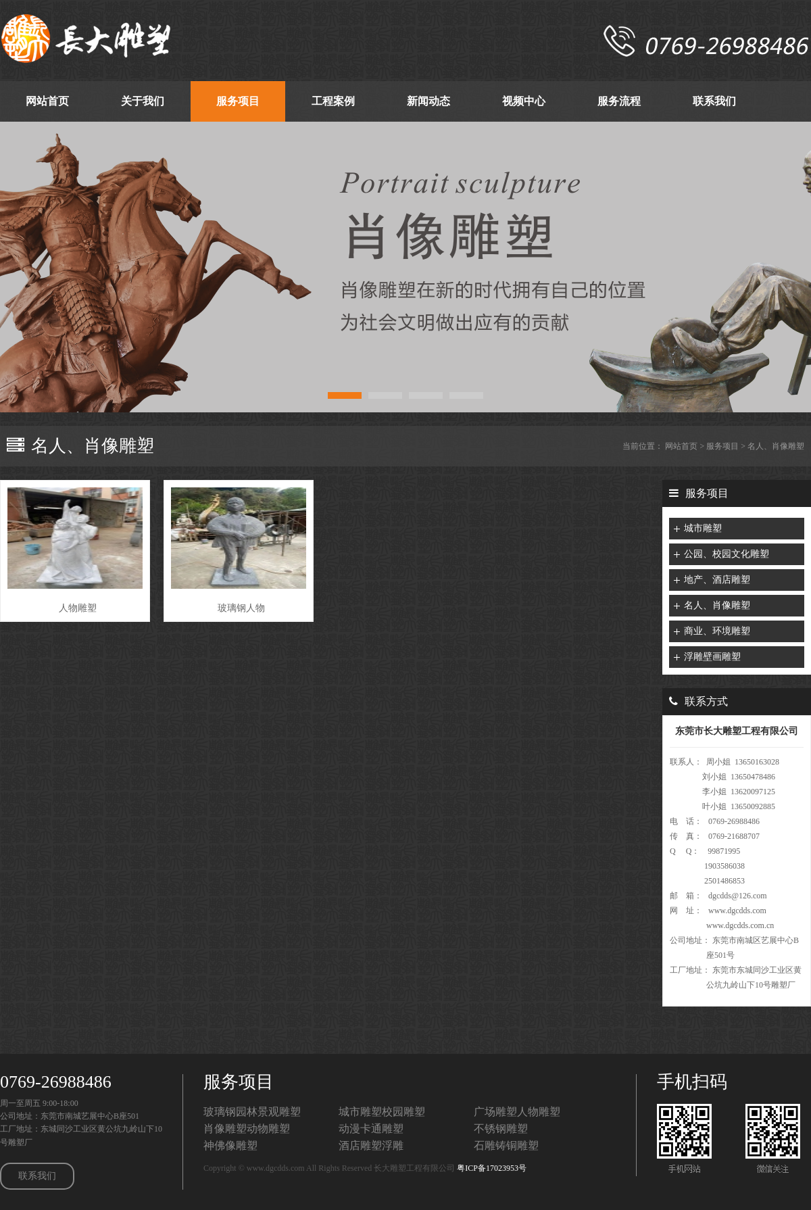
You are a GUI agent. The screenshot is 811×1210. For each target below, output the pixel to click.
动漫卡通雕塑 (371, 1128)
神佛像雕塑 (230, 1145)
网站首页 (681, 446)
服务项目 (722, 446)
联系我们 (37, 1176)
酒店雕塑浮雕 (371, 1145)
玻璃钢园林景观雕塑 (252, 1111)
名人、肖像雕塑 (775, 446)
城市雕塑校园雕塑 (382, 1111)
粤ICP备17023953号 (491, 1168)
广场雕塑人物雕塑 (517, 1111)
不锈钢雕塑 (501, 1128)
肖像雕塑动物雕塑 (246, 1128)
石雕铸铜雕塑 (506, 1145)
